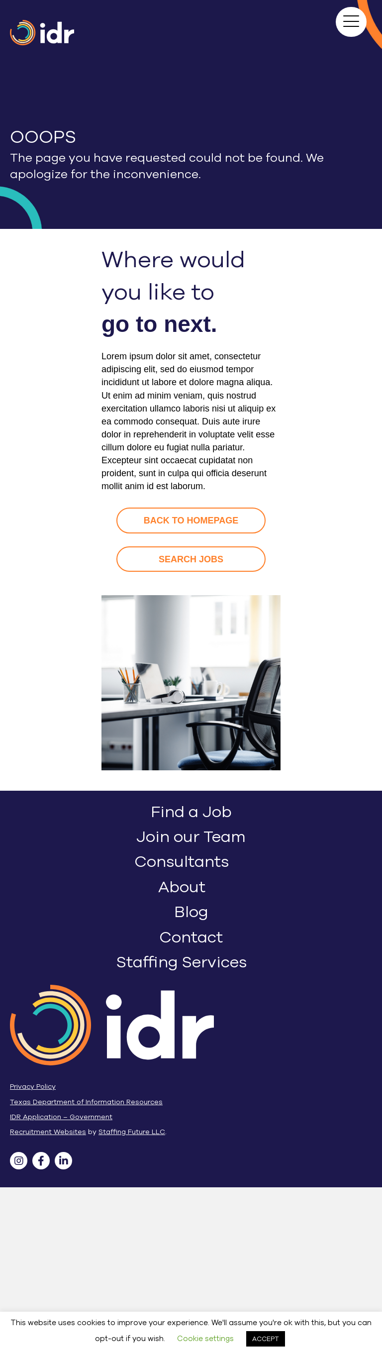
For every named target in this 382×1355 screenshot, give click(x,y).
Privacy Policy (33, 1086)
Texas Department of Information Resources (86, 1102)
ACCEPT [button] (265, 1339)
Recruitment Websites (48, 1132)
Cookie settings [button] (205, 1338)
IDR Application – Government (61, 1117)
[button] (351, 22)
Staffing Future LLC (131, 1132)
